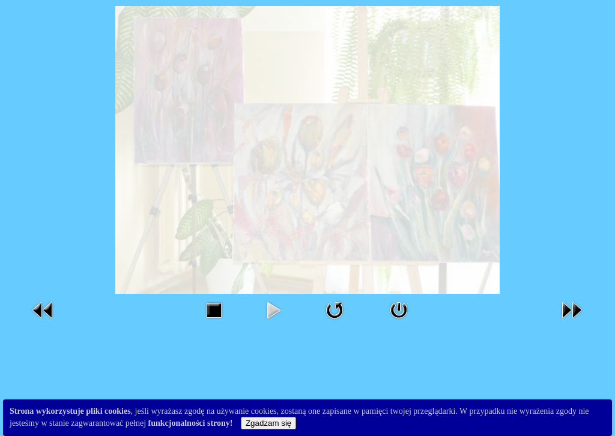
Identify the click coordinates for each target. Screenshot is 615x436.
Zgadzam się (268, 423)
